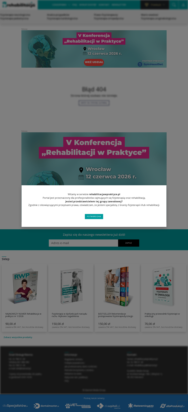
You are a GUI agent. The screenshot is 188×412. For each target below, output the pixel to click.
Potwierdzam (94, 216)
